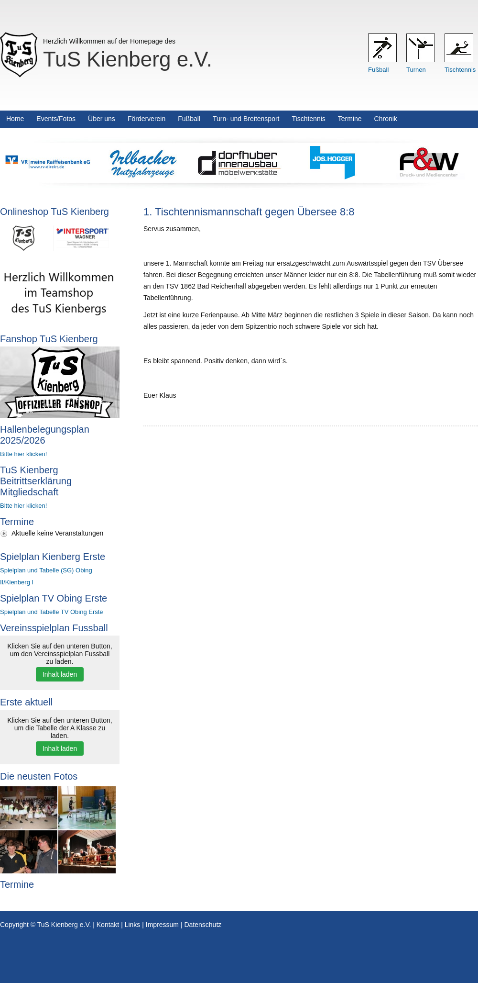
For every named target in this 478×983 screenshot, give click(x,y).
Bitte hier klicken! (23, 454)
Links (133, 924)
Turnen (416, 69)
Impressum (162, 924)
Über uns (101, 119)
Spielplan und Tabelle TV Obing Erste (51, 611)
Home (15, 119)
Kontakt (108, 924)
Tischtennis (460, 69)
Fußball (378, 69)
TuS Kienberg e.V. (127, 59)
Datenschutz (202, 924)
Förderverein (146, 119)
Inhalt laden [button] (60, 674)
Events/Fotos (56, 119)
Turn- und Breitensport (246, 119)
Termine (350, 119)
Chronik (385, 119)
